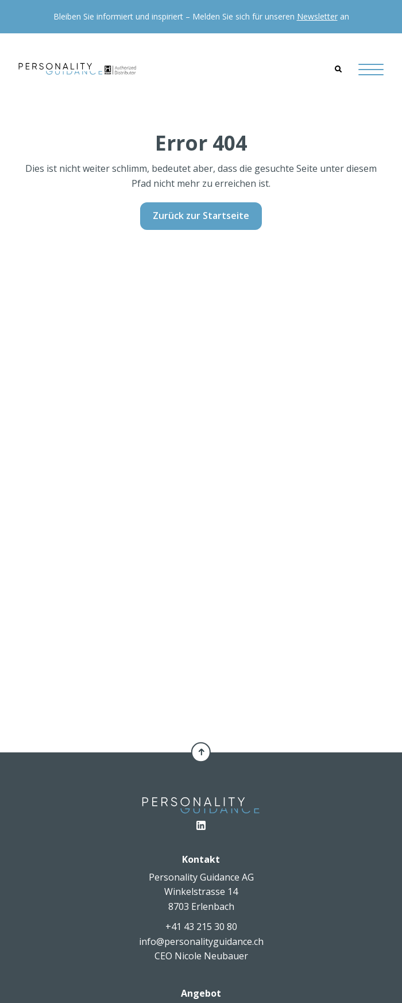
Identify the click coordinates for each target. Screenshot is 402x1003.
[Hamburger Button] (371, 69)
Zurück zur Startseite (201, 215)
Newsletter (317, 16)
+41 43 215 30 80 (201, 926)
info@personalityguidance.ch (201, 941)
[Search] (338, 69)
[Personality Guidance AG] (77, 69)
